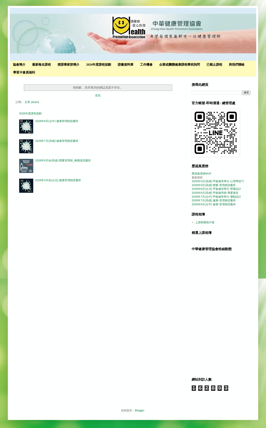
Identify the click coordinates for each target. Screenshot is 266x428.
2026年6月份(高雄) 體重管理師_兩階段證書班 (63, 160)
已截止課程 (214, 64)
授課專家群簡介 (68, 64)
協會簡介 (19, 64)
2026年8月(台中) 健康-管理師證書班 (214, 204)
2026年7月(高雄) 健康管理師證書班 (56, 140)
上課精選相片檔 (204, 222)
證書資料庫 (125, 64)
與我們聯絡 (236, 64)
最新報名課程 (41, 64)
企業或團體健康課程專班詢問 (179, 64)
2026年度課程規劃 (98, 64)
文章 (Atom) (32, 102)
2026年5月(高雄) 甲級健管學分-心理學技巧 (218, 181)
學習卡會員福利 (24, 72)
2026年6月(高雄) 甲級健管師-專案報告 (215, 192)
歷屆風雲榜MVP (201, 173)
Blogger (139, 410)
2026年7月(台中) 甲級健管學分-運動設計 (216, 196)
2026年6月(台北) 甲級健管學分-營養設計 (216, 188)
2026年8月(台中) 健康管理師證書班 (56, 121)
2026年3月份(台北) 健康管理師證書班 (58, 180)
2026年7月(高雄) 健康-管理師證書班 (214, 200)
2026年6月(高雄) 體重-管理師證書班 (214, 185)
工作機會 (146, 64)
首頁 (98, 95)
